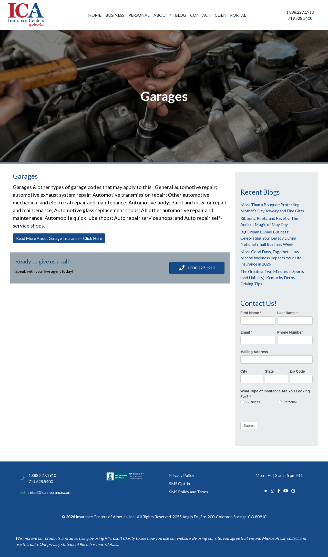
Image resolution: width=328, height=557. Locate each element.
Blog (180, 15)
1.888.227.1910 (300, 12)
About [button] (160, 15)
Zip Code (297, 371)
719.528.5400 (300, 18)
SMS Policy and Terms (188, 491)
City (243, 371)
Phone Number (290, 332)
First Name (250, 313)
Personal (138, 15)
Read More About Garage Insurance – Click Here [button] (59, 238)
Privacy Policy (181, 475)
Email (246, 332)
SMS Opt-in (179, 483)
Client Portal (230, 15)
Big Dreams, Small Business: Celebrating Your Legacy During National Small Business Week (268, 238)
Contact (200, 15)
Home (94, 15)
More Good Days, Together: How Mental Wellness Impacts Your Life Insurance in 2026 (270, 257)
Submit (249, 425)
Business (114, 15)
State (269, 371)
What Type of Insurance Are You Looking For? (275, 394)
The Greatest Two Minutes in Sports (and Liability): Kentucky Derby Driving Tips (272, 277)
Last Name (287, 313)
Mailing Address (254, 352)
